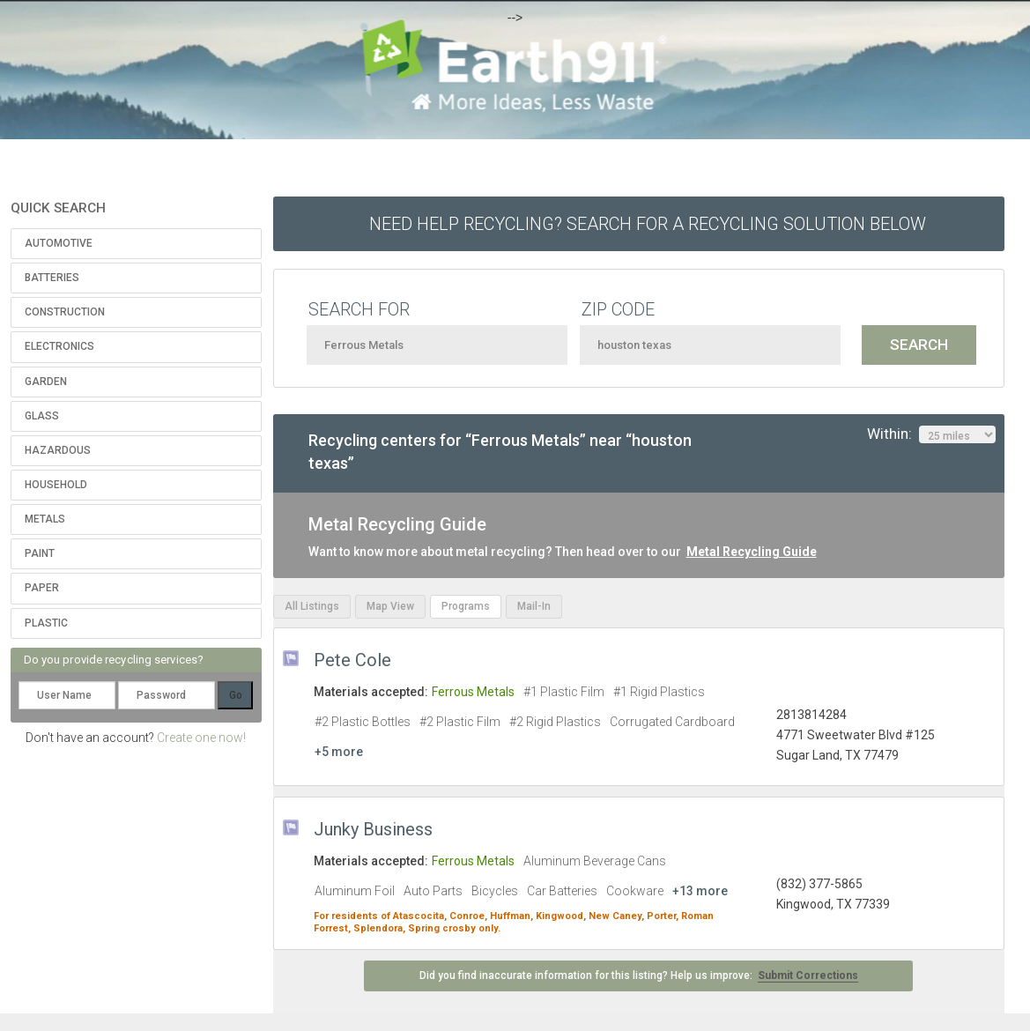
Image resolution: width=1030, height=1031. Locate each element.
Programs (465, 606)
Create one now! (201, 738)
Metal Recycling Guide (751, 552)
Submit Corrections (808, 975)
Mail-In (534, 606)
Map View (390, 606)
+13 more (700, 891)
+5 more (339, 752)
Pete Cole (352, 660)
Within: (931, 434)
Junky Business (373, 829)
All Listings (312, 606)
